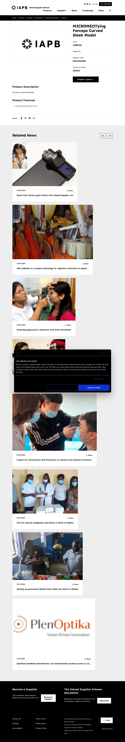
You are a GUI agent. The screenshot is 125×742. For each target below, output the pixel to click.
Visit (105, 4)
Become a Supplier (48, 698)
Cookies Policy (41, 728)
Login (95, 4)
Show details (99, 379)
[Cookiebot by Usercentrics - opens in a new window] (100, 352)
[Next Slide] (110, 136)
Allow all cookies (94, 388)
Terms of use (40, 719)
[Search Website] (110, 10)
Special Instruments (52, 18)
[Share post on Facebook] (22, 118)
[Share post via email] (35, 118)
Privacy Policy (40, 723)
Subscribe (104, 701)
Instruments (39, 18)
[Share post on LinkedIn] (31, 118)
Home (14, 18)
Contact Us (16, 719)
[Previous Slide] (103, 136)
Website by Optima (107, 729)
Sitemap (15, 723)
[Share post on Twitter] (26, 118)
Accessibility (17, 728)
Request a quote (86, 79)
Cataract (64, 18)
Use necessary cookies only (62, 388)
